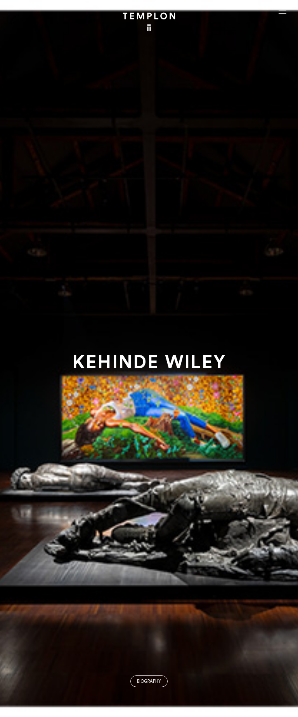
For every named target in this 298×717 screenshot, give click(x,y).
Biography (149, 681)
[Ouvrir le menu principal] (282, 11)
